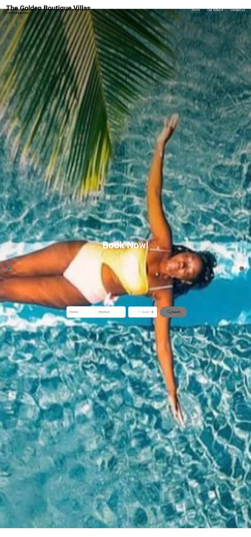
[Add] (152, 312)
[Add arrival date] (81, 311)
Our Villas (215, 10)
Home (196, 10)
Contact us (237, 10)
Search (173, 312)
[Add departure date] (111, 311)
